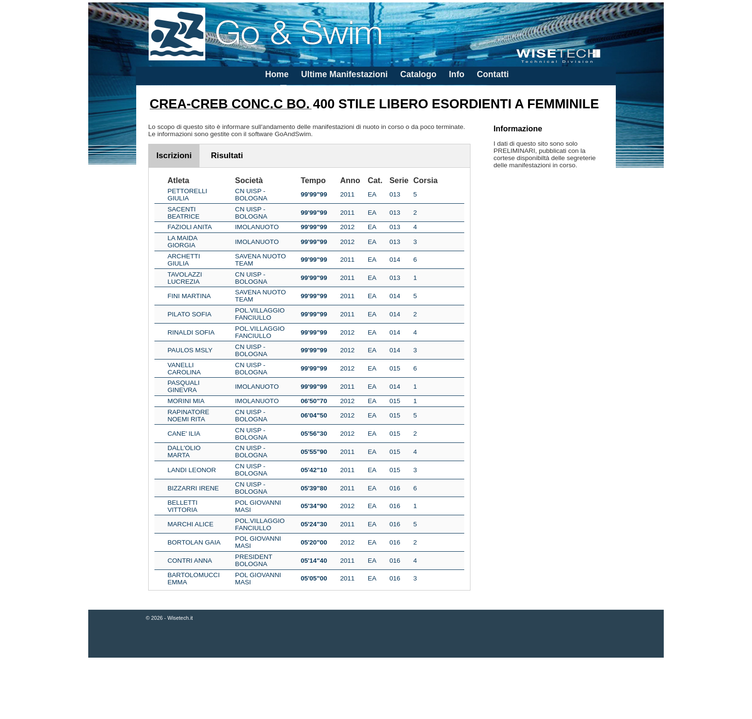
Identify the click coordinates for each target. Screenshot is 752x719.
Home (277, 74)
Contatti (493, 74)
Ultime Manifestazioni (344, 74)
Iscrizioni (174, 155)
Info (456, 74)
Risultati (227, 155)
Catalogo (418, 74)
